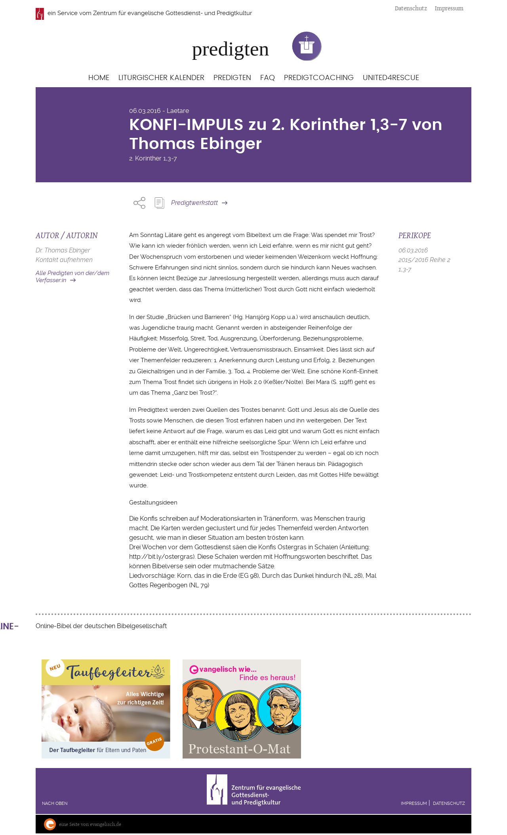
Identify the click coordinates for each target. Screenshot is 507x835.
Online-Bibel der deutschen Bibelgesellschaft (101, 626)
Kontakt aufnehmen (64, 260)
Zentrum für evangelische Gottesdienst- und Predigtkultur (172, 13)
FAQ (267, 78)
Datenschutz (411, 8)
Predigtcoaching (319, 78)
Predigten (232, 78)
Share (139, 203)
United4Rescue (391, 78)
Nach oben (54, 803)
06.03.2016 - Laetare (159, 111)
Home (98, 78)
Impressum (449, 8)
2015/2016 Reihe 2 (424, 260)
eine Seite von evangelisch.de (90, 824)
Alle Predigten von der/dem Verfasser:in (72, 276)
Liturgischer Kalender (161, 78)
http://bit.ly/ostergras (161, 556)
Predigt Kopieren (159, 203)
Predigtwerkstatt (194, 202)
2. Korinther (145, 158)
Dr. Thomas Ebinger (63, 250)
